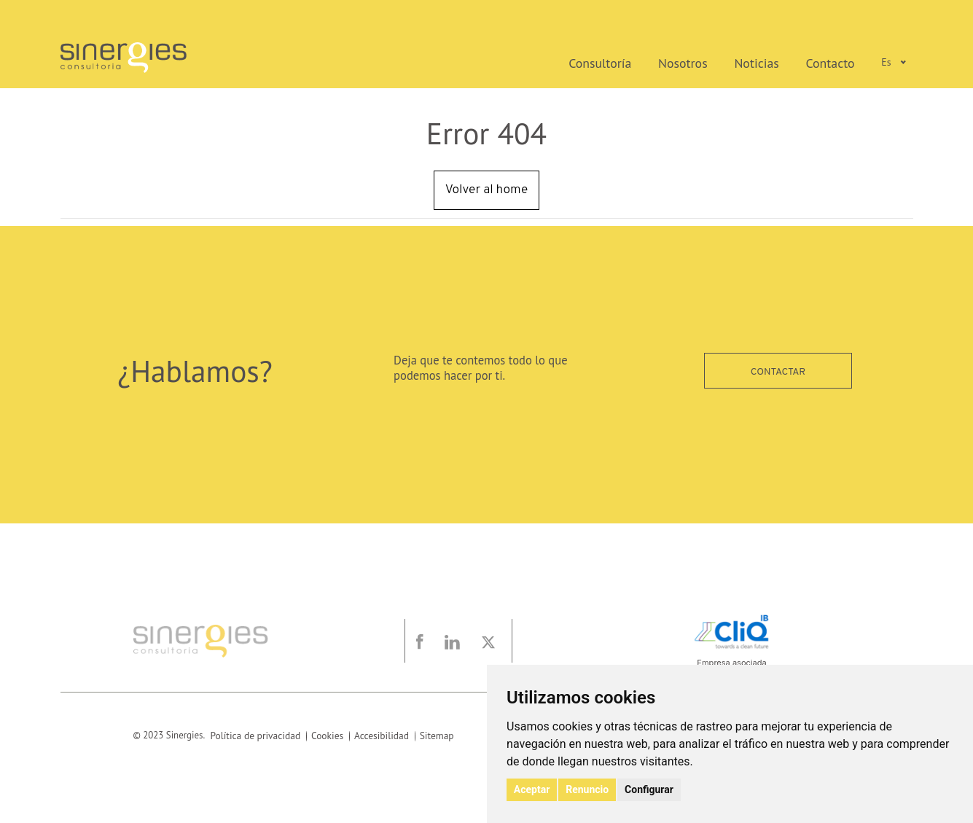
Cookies (322, 735)
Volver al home (486, 190)
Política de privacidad (254, 735)
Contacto (836, 62)
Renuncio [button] (585, 790)
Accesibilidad (374, 735)
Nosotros (709, 62)
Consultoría (638, 62)
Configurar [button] (646, 790)
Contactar (778, 370)
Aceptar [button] (531, 790)
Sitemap (428, 735)
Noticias (772, 62)
